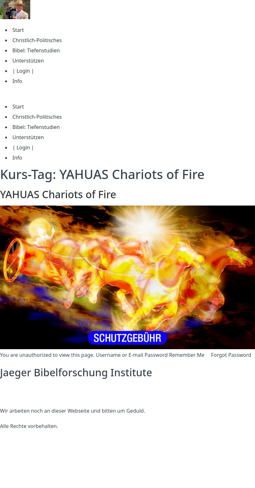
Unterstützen (28, 60)
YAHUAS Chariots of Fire (58, 194)
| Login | (23, 70)
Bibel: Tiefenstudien (36, 50)
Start (18, 30)
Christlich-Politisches (37, 40)
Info (17, 81)
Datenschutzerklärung (26, 387)
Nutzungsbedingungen (27, 395)
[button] (127, 94)
